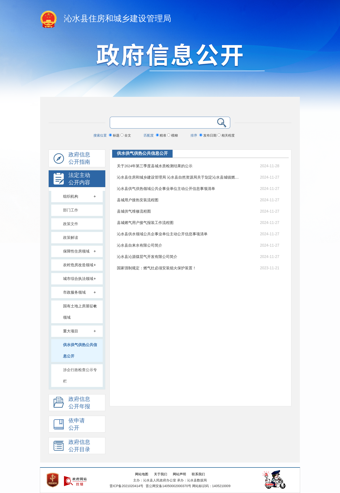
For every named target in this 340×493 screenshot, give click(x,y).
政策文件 (70, 224)
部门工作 (70, 210)
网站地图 (141, 474)
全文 (125, 135)
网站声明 (179, 474)
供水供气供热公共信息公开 (80, 350)
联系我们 (198, 474)
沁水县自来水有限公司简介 (139, 245)
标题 (114, 135)
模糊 (172, 135)
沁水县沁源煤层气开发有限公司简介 (147, 257)
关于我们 (160, 474)
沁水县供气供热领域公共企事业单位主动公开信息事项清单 (166, 189)
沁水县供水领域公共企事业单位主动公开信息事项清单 (162, 234)
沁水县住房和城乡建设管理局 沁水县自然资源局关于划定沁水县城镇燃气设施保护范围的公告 (178, 177)
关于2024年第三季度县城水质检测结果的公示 (154, 166)
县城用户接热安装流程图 (137, 200)
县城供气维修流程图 (134, 211)
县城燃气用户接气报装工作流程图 (145, 223)
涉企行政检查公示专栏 (80, 375)
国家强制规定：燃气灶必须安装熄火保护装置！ (156, 268)
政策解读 (70, 238)
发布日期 (208, 135)
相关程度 (226, 135)
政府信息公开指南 (72, 159)
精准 (161, 135)
